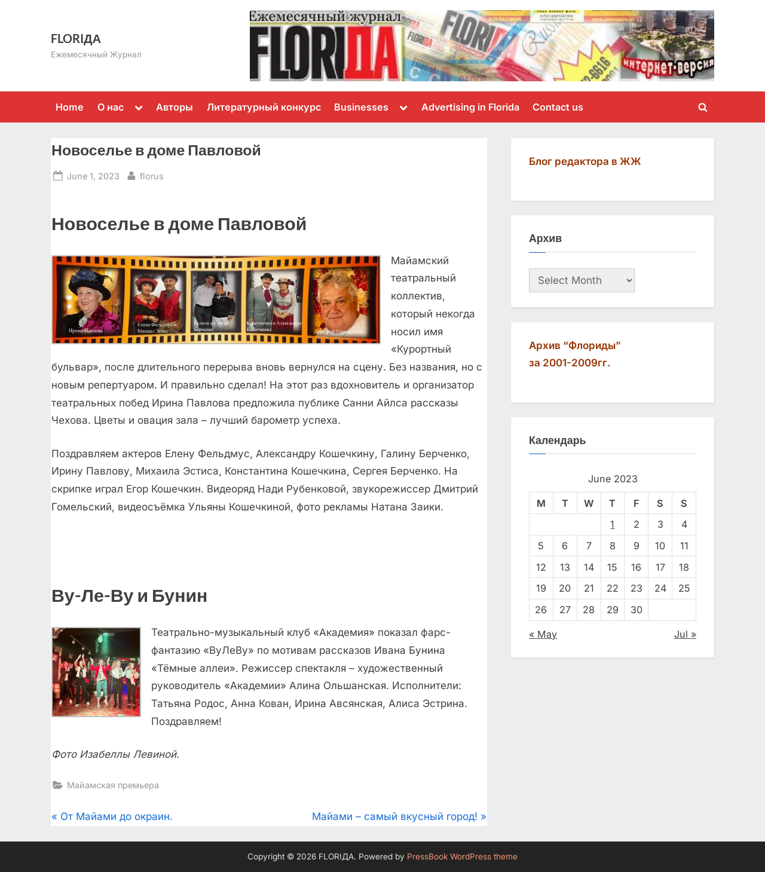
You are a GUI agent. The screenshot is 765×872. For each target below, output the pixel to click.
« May (543, 634)
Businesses (361, 107)
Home (70, 107)
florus (152, 175)
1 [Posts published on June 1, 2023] (612, 524)
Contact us (558, 107)
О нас (110, 107)
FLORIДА (76, 38)
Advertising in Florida (470, 107)
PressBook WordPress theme (462, 856)
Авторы (174, 107)
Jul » (685, 634)
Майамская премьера (113, 785)
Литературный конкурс (264, 107)
